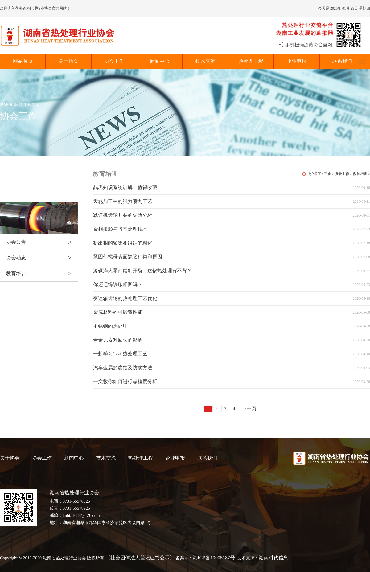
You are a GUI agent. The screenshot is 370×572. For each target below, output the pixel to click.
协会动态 (42, 258)
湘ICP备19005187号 (214, 557)
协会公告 (42, 242)
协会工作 (114, 61)
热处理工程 (251, 61)
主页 (327, 174)
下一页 (249, 408)
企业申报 (296, 61)
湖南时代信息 (273, 557)
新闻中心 (160, 61)
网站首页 (23, 61)
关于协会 (68, 61)
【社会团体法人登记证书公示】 (140, 557)
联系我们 (342, 61)
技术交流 (205, 61)
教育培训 (42, 273)
